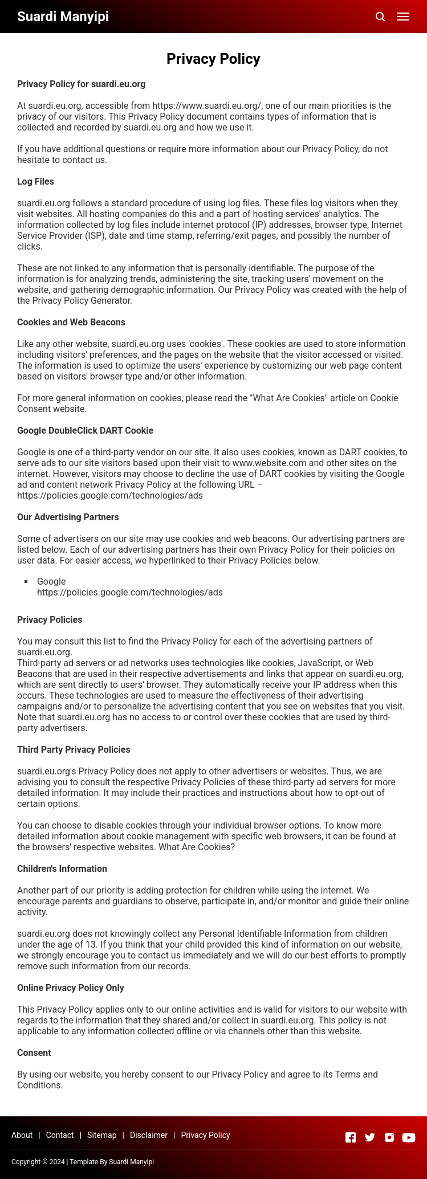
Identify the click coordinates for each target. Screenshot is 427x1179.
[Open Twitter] (370, 1137)
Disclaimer (149, 1135)
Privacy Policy (205, 1135)
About (21, 1135)
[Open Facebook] (350, 1137)
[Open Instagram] (389, 1137)
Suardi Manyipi (131, 1162)
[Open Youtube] (409, 1137)
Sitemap (101, 1135)
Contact (60, 1135)
